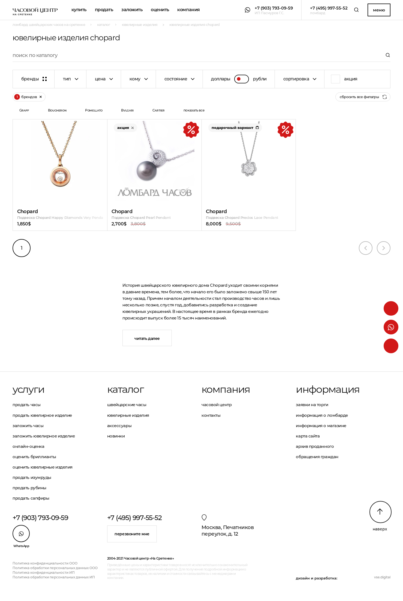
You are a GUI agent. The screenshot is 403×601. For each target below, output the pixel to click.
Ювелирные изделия (128, 415)
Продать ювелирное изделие (42, 415)
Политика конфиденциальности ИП (44, 572)
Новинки (116, 436)
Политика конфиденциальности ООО (45, 563)
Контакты (211, 415)
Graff (24, 110)
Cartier (158, 110)
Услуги (28, 389)
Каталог (125, 389)
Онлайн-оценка (28, 446)
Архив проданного (315, 446)
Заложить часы (28, 426)
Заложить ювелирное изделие (44, 436)
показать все (194, 110)
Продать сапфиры (31, 498)
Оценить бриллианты (34, 457)
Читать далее (147, 338)
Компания (188, 9)
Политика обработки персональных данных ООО (55, 568)
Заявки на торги (312, 405)
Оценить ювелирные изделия (43, 467)
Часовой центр (216, 405)
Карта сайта (308, 436)
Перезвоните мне (132, 533)
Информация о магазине (321, 426)
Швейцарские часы (126, 405)
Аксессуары (119, 426)
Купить (78, 9)
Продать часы (27, 405)
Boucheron (57, 110)
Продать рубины (29, 488)
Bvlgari (127, 110)
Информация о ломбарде (322, 415)
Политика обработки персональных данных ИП (54, 577)
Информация (327, 389)
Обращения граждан (317, 457)
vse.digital (382, 577)
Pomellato (94, 110)
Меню (379, 10)
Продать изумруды (32, 477)
